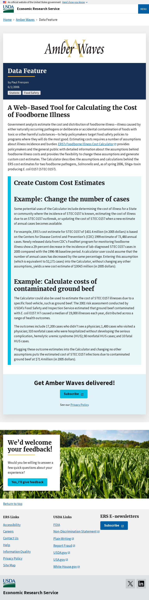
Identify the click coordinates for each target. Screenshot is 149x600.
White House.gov (65, 566)
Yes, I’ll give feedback (27, 482)
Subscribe (71, 394)
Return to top (12, 504)
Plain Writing (62, 538)
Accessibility (12, 525)
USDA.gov (60, 552)
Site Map (9, 565)
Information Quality (17, 551)
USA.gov (59, 559)
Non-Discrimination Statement (75, 531)
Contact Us (10, 538)
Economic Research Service (38, 8)
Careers (8, 531)
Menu (143, 9)
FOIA (56, 525)
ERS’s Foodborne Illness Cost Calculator (85, 144)
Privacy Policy (79, 405)
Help (6, 545)
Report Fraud (62, 545)
